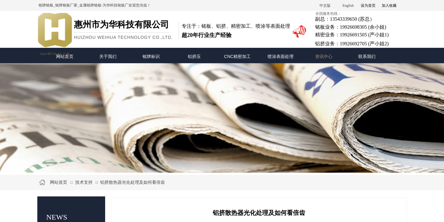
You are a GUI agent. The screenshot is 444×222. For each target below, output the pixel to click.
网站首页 (64, 56)
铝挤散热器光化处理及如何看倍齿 (132, 182)
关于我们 (108, 56)
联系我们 (367, 56)
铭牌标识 (151, 56)
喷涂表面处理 (281, 56)
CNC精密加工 (237, 56)
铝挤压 (194, 56)
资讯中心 (323, 56)
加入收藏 (389, 5)
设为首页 (368, 5)
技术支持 (83, 182)
